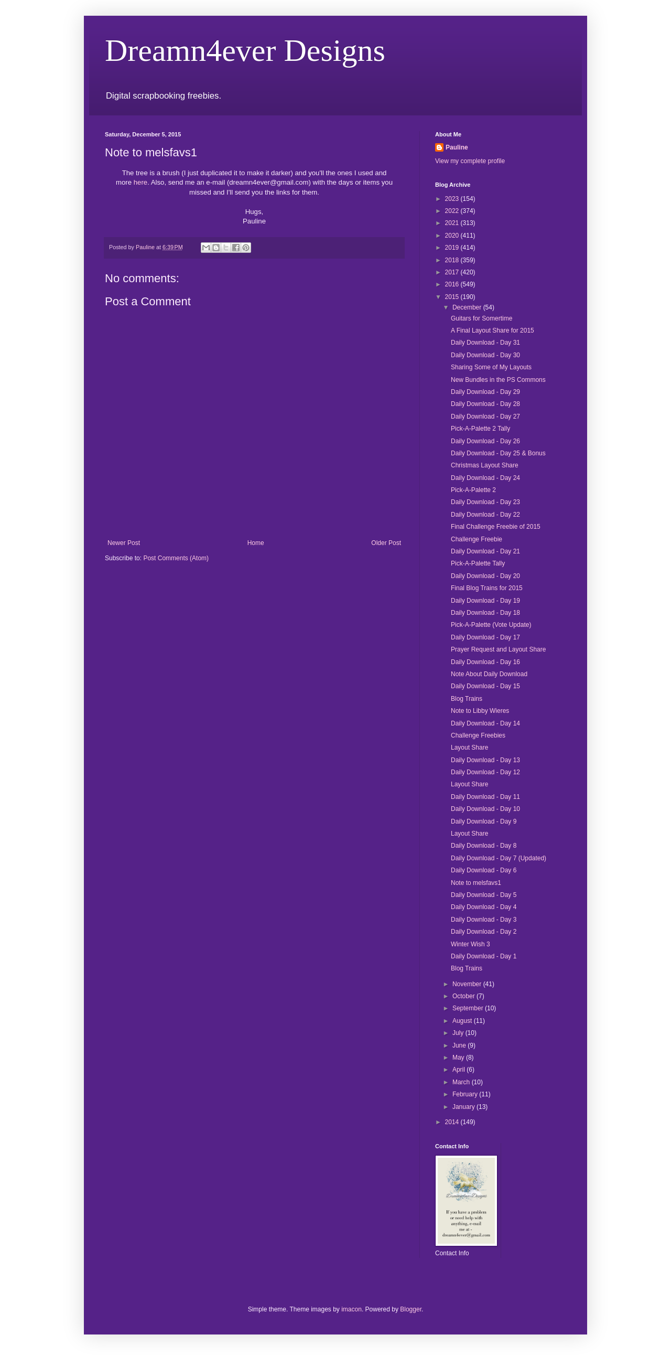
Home (255, 543)
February (465, 1094)
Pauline (457, 147)
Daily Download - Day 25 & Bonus (498, 453)
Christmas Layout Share (484, 465)
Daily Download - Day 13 (485, 760)
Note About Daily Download (489, 674)
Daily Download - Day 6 (483, 870)
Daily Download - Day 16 (485, 662)
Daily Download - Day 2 (483, 931)
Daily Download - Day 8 (483, 845)
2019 (453, 247)
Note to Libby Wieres (480, 710)
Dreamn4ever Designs (245, 50)
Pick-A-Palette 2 (473, 490)
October (464, 996)
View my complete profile (470, 161)
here (140, 182)
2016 (453, 284)
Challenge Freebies (478, 735)
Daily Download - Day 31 (485, 342)
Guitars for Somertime (481, 318)
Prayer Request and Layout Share (498, 649)
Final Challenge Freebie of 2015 (495, 526)
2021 (453, 223)
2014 (453, 1122)
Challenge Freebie (476, 539)
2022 (453, 211)
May (459, 1057)
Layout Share (469, 747)
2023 (453, 198)
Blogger (410, 1309)
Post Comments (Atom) (176, 558)
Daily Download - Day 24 (485, 478)
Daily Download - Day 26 (485, 441)
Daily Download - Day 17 (485, 637)
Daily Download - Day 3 (483, 919)
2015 (453, 297)
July (459, 1033)
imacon (351, 1309)
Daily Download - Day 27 (485, 416)
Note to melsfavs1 (476, 883)
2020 (453, 235)
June (460, 1045)
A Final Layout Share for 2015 (492, 330)
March (462, 1082)
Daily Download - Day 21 (485, 551)
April (459, 1069)
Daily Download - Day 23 (485, 502)
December (467, 307)
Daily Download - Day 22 (485, 514)
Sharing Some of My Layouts (491, 367)
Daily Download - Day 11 (485, 796)
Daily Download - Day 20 (485, 576)
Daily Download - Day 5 (483, 895)
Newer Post (123, 543)
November (467, 984)
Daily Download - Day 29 (485, 392)
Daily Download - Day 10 (485, 809)
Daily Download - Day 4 (483, 907)
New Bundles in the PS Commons (498, 379)
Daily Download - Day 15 (485, 686)
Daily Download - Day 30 (485, 355)
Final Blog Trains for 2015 (487, 588)
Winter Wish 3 (470, 944)
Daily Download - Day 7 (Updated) (498, 858)
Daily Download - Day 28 (485, 404)
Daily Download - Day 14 (485, 723)
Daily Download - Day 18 (485, 612)
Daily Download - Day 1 (483, 956)
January (464, 1107)
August (463, 1020)
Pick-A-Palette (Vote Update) (491, 624)
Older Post (386, 543)
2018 (453, 260)
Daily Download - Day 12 (485, 772)
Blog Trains (466, 698)
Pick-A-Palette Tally (478, 563)
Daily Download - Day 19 (485, 600)
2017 (453, 272)
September (468, 1008)
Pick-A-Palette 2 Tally (480, 428)
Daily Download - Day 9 (483, 821)
